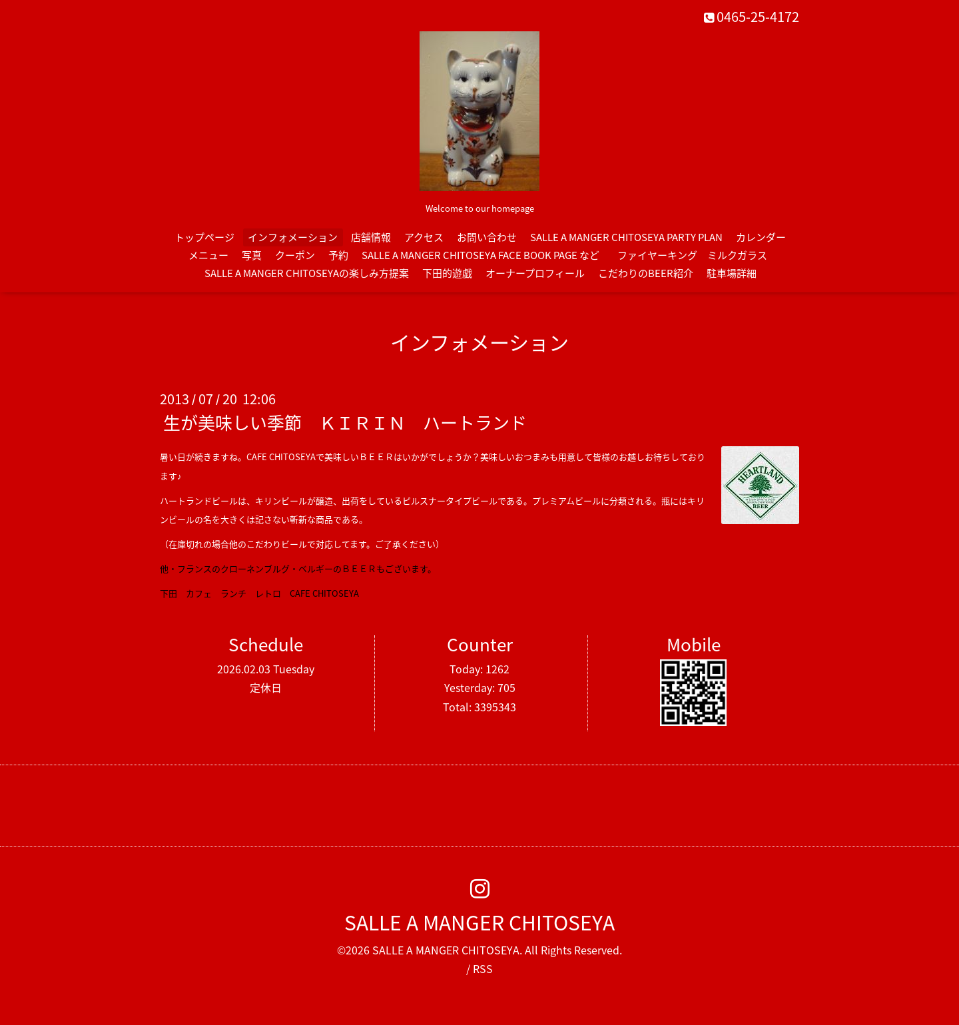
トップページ (204, 237)
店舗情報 (371, 237)
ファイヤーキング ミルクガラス (697, 255)
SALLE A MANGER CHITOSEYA (479, 922)
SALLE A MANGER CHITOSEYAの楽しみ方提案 (306, 273)
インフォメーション (293, 237)
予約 (338, 255)
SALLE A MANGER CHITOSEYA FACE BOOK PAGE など (480, 255)
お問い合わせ (487, 237)
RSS (483, 968)
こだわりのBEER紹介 (645, 273)
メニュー (208, 255)
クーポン (295, 255)
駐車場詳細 (732, 273)
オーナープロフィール (535, 273)
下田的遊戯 (447, 273)
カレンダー (761, 237)
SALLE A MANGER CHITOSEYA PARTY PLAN (626, 237)
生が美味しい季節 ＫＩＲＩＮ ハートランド (345, 422)
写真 (252, 255)
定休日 (266, 687)
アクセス (424, 237)
